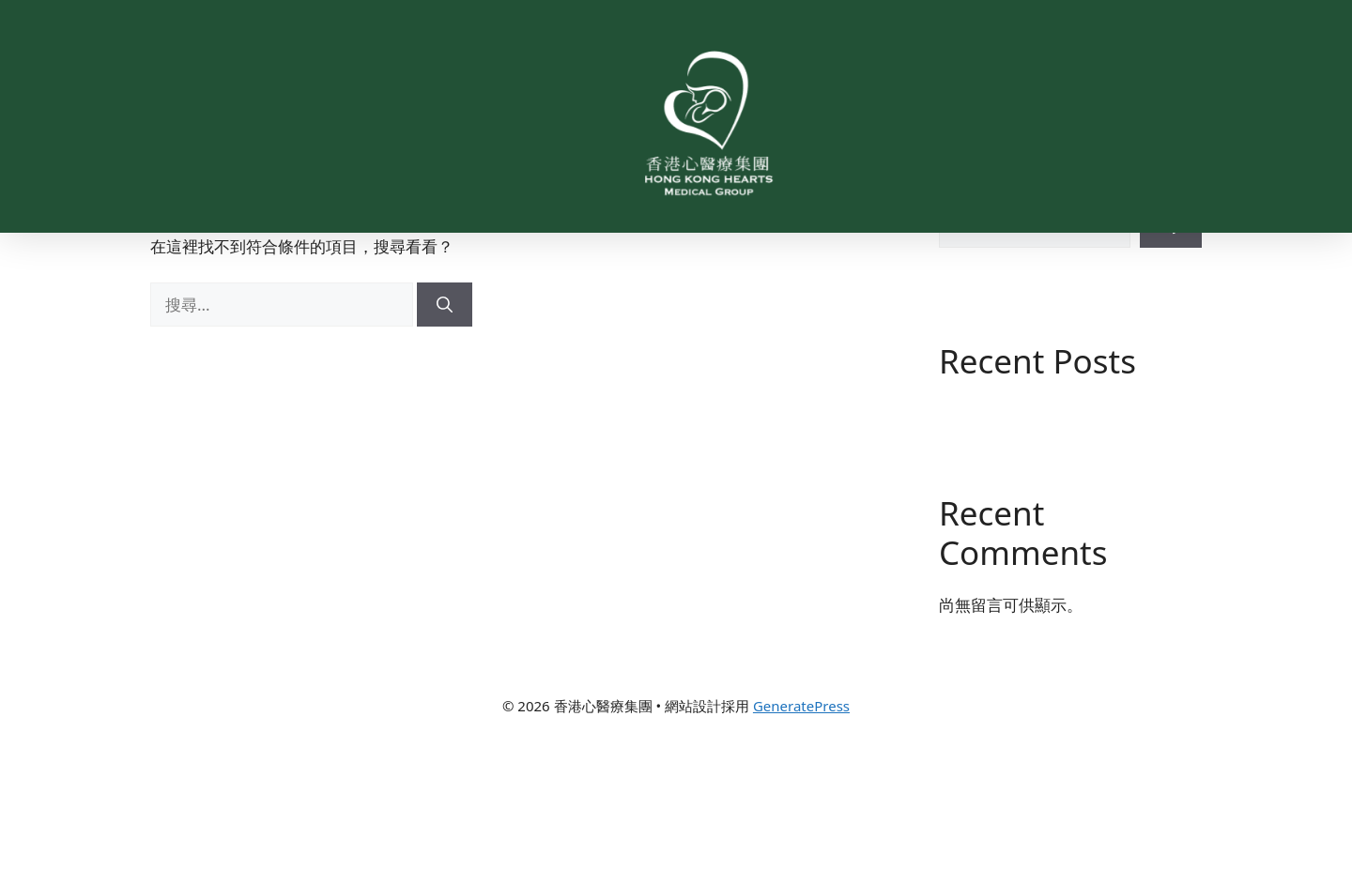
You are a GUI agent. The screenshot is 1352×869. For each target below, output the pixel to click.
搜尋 (955, 301)
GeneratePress (801, 839)
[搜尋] (444, 438)
